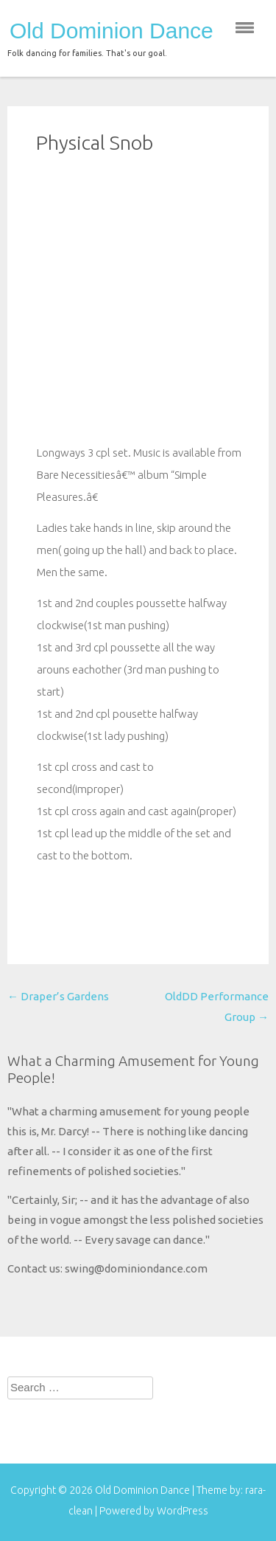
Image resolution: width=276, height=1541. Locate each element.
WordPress (182, 1511)
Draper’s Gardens (58, 996)
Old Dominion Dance (111, 31)
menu (245, 27)
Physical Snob (94, 142)
